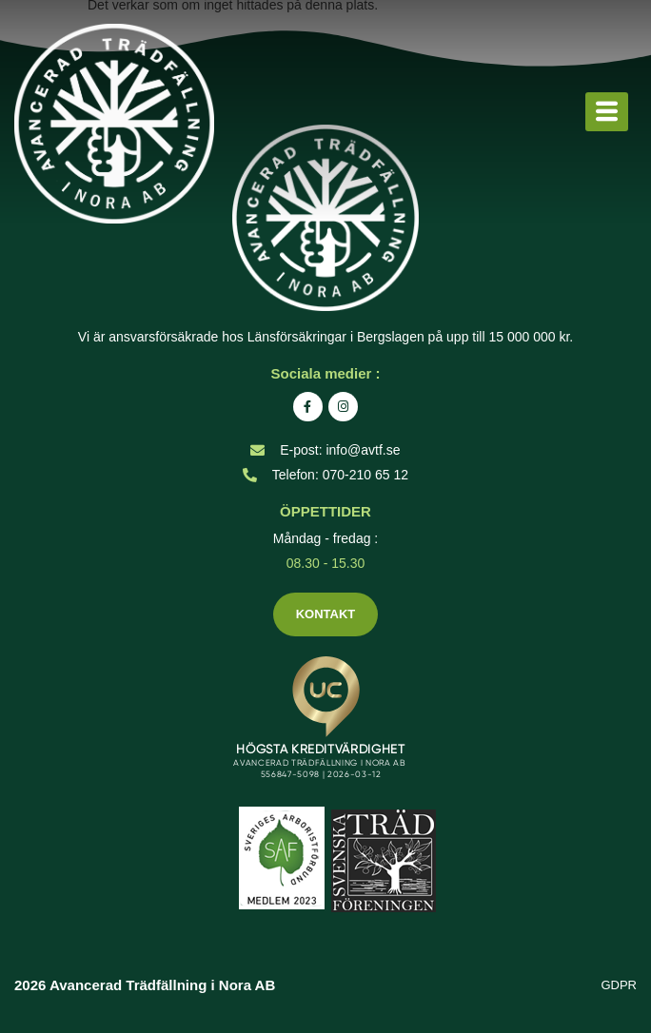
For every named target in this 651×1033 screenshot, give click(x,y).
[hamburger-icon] (606, 112)
